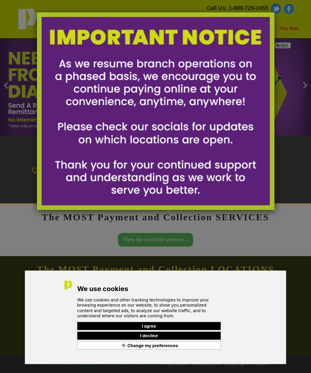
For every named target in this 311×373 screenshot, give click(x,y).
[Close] (267, 20)
